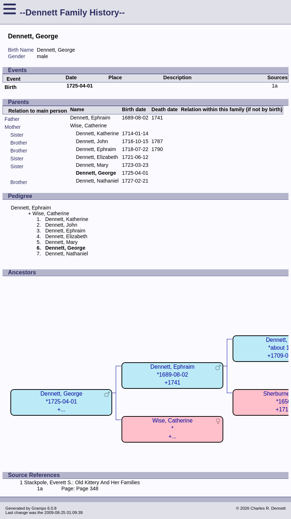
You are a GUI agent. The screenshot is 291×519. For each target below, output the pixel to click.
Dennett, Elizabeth (97, 157)
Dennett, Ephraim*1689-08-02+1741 (173, 375)
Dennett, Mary (92, 165)
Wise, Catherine (88, 125)
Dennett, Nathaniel (97, 181)
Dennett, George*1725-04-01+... (61, 401)
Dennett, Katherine (97, 133)
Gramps (39, 508)
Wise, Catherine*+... (172, 428)
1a (274, 86)
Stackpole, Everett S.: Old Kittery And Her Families (82, 482)
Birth (11, 87)
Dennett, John (92, 141)
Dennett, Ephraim (90, 118)
